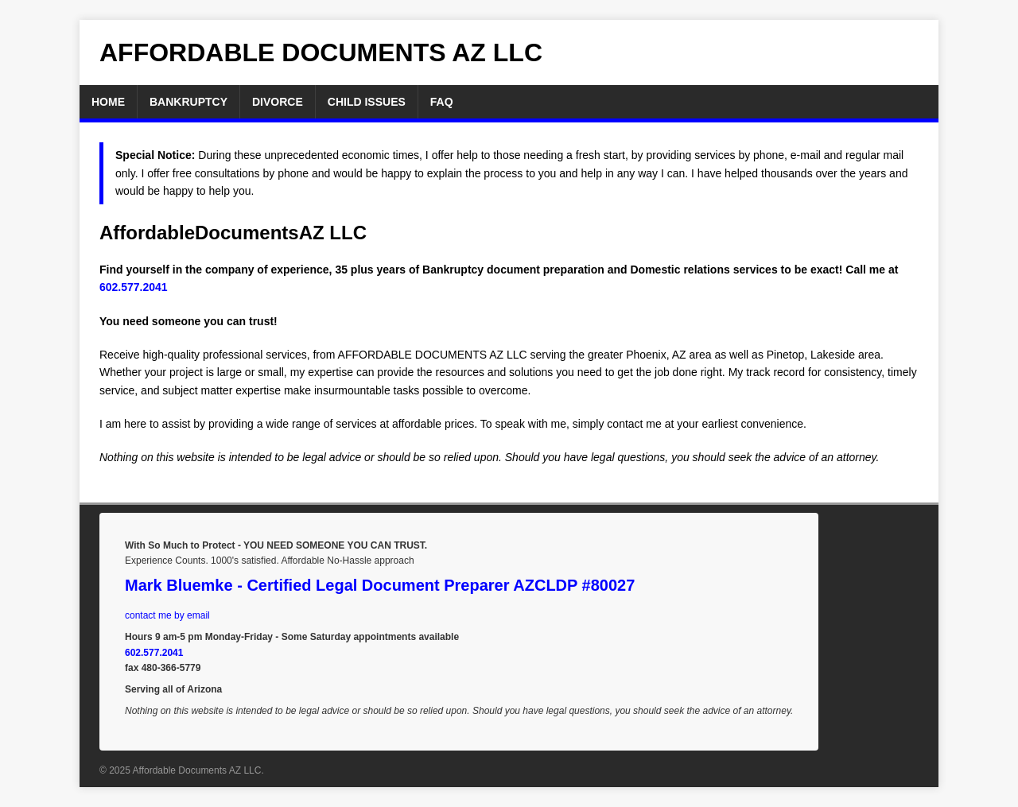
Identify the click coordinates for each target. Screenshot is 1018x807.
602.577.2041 (133, 287)
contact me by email (167, 615)
